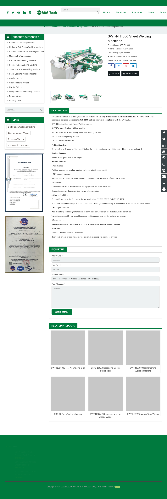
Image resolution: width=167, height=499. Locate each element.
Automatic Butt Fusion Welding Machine (26, 59)
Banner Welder (15, 103)
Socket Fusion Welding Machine (23, 72)
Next (100, 69)
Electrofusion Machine (18, 152)
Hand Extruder (15, 85)
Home (46, 34)
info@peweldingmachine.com (38, 3)
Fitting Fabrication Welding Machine (24, 99)
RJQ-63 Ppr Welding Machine (68, 423)
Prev (52, 69)
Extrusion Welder (16, 146)
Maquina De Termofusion (20, 63)
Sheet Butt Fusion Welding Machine (75, 34)
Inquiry (114, 81)
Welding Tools (15, 108)
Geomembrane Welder (19, 90)
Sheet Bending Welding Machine (23, 81)
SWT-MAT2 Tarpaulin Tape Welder (143, 423)
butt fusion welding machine (73, 124)
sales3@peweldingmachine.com (99, 3)
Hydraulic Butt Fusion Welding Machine (26, 54)
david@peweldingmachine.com (67, 3)
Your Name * (57, 263)
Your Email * (57, 273)
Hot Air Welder (15, 94)
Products (55, 34)
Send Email (130, 81)
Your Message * (58, 292)
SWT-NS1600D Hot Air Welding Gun (68, 376)
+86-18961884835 (14, 3)
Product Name (58, 282)
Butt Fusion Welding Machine (22, 50)
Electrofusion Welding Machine (22, 68)
